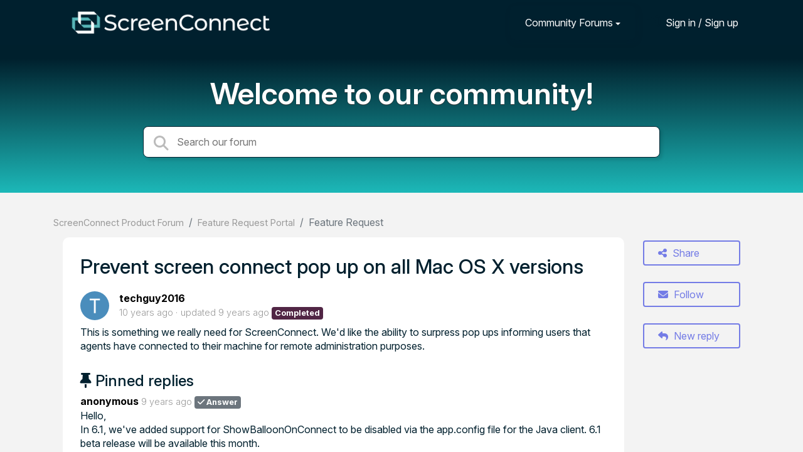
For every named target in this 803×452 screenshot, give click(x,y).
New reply (689, 336)
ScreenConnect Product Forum (118, 222)
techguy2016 (152, 298)
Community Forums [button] (569, 22)
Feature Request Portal (246, 222)
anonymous (109, 401)
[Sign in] (692, 22)
